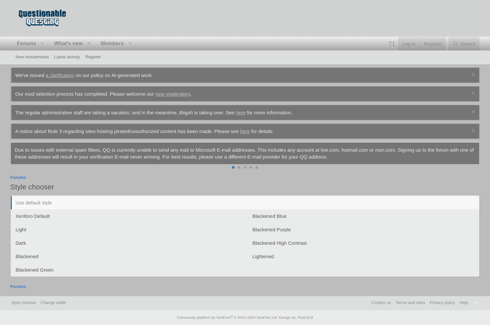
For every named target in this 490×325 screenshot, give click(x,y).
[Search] (459, 43)
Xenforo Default (38, 216)
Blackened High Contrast (280, 243)
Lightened (263, 256)
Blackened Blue (270, 216)
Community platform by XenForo (228, 317)
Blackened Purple (272, 229)
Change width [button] (62, 302)
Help (456, 302)
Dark (26, 243)
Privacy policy (434, 302)
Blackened (32, 256)
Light (26, 229)
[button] (47, 43)
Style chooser (31, 302)
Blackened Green (40, 270)
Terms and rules (401, 302)
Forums (31, 43)
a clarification (65, 75)
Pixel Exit (303, 317)
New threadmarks (32, 56)
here (246, 112)
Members (117, 43)
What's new (73, 43)
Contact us (371, 302)
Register (93, 56)
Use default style (39, 202)
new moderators (178, 94)
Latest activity (67, 56)
